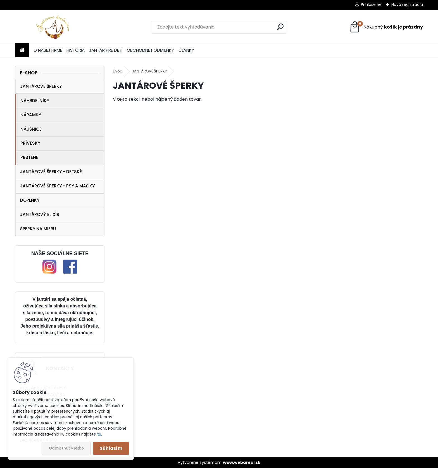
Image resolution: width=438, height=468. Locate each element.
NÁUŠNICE (31, 129)
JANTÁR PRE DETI (105, 50)
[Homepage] (22, 50)
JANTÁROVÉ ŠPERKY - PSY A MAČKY (57, 186)
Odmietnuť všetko (66, 448)
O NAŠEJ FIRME (48, 50)
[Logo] (53, 27)
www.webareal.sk (241, 462)
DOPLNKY (29, 200)
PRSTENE (29, 157)
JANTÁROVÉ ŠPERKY (41, 86)
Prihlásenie (371, 4)
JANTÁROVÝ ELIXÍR (39, 214)
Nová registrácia (407, 4)
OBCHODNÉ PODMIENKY (150, 50)
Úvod (117, 71)
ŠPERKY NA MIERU (38, 229)
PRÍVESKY (30, 143)
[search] (280, 26)
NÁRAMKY (30, 115)
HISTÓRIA (75, 50)
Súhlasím (111, 448)
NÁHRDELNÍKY (34, 101)
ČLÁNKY (186, 50)
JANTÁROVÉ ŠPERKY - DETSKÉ (51, 172)
